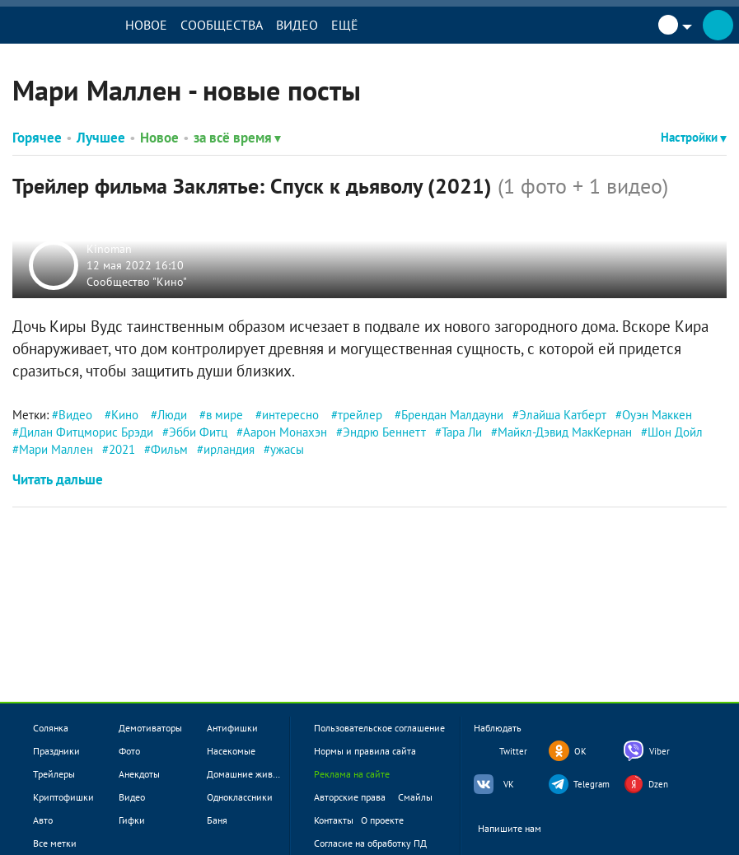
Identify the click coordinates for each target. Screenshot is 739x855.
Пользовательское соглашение (379, 728)
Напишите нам (520, 829)
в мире (224, 415)
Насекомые (231, 751)
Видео (297, 24)
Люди (172, 415)
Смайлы (415, 797)
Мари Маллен (56, 449)
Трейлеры (54, 774)
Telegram (591, 784)
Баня (217, 820)
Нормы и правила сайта (365, 751)
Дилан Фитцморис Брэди (86, 432)
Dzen (658, 784)
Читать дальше (57, 479)
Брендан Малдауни (452, 415)
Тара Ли (462, 432)
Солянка (50, 728)
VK (508, 784)
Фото (129, 751)
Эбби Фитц (198, 432)
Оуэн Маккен (657, 415)
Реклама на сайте (352, 774)
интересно (290, 415)
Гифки (132, 820)
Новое (146, 24)
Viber (659, 751)
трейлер (360, 415)
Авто (43, 820)
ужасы (287, 449)
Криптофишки (63, 797)
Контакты (333, 820)
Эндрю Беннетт (384, 432)
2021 (122, 449)
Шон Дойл (675, 432)
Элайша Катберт (562, 415)
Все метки (55, 843)
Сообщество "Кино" (137, 280)
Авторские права (350, 797)
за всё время (237, 137)
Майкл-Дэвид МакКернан (565, 432)
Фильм (169, 449)
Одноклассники (240, 797)
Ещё (344, 24)
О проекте (382, 820)
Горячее (37, 137)
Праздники (56, 751)
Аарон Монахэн (285, 432)
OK (580, 751)
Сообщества (221, 24)
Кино (124, 415)
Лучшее (101, 137)
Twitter (513, 751)
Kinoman (109, 248)
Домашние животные (252, 774)
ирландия (229, 449)
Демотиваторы (150, 728)
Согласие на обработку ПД (370, 843)
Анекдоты (139, 774)
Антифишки (232, 728)
